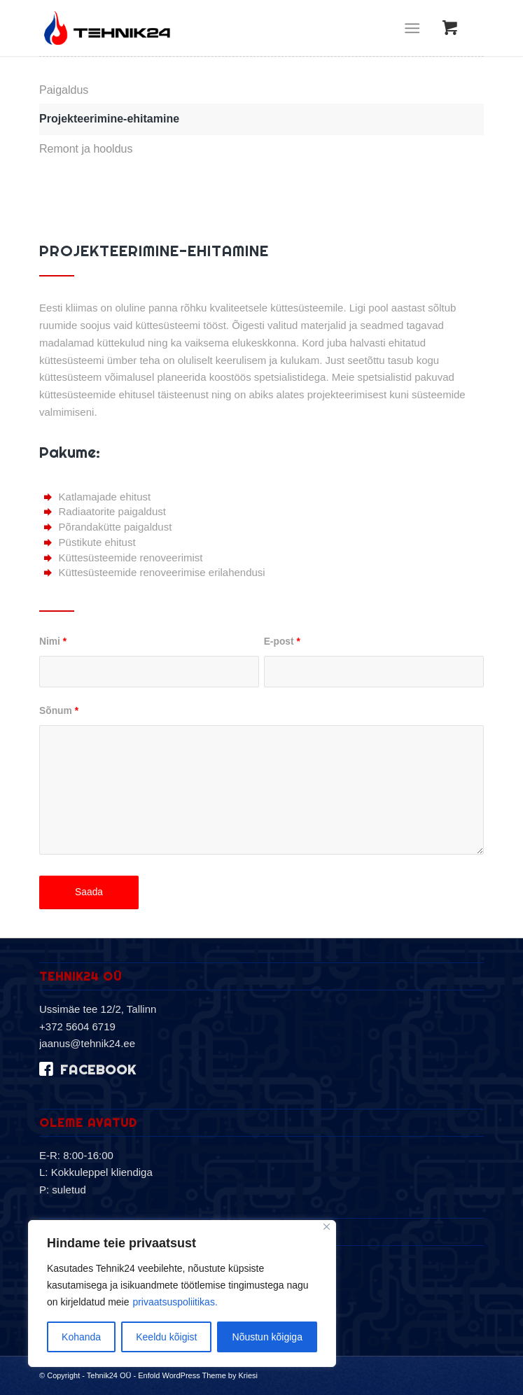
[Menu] (412, 28)
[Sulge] (326, 1227)
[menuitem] (415, 28)
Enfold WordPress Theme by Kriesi (198, 1375)
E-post (282, 641)
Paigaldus (63, 90)
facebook (98, 1070)
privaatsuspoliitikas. (174, 1302)
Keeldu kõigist (166, 1337)
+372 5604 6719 (77, 1026)
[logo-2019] (217, 28)
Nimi (53, 641)
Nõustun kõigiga (267, 1337)
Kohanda (81, 1337)
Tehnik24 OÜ (109, 1375)
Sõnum (58, 711)
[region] (182, 1293)
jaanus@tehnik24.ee (87, 1043)
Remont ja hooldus (85, 149)
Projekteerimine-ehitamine (109, 119)
